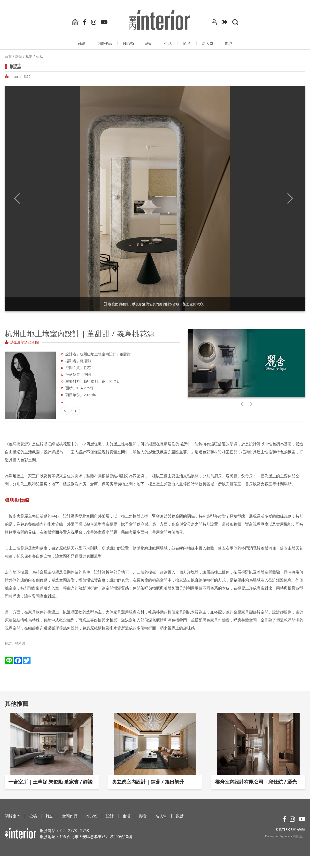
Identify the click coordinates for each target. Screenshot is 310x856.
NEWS (128, 43)
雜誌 (81, 43)
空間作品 (104, 43)
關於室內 (12, 816)
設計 (149, 43)
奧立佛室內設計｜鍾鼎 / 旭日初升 (148, 781)
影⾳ (187, 43)
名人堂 (208, 43)
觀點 (228, 43)
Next (290, 198)
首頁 (8, 57)
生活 (168, 43)
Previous (17, 198)
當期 (29, 57)
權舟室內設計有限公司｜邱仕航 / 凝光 (256, 781)
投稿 (33, 816)
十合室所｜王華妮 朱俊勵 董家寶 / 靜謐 (50, 781)
